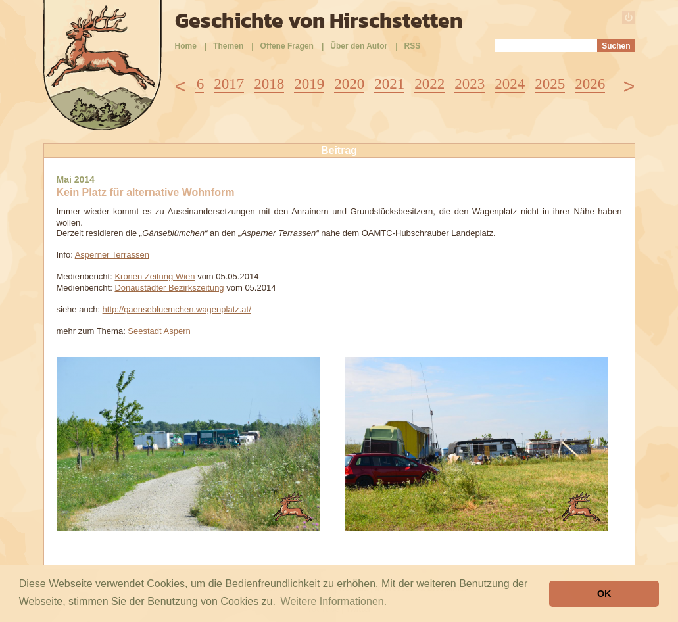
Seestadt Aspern (159, 331)
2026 (590, 84)
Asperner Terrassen (112, 255)
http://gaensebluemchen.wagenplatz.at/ (177, 309)
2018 (269, 84)
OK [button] (604, 593)
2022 (429, 84)
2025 (550, 84)
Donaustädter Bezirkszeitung (169, 288)
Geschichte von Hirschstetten (318, 20)
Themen (228, 46)
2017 (229, 84)
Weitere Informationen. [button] (334, 601)
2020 (349, 84)
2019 (309, 84)
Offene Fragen (287, 46)
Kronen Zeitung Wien (154, 276)
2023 (469, 84)
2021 (389, 84)
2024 (510, 84)
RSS (412, 46)
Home (186, 46)
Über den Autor (358, 46)
